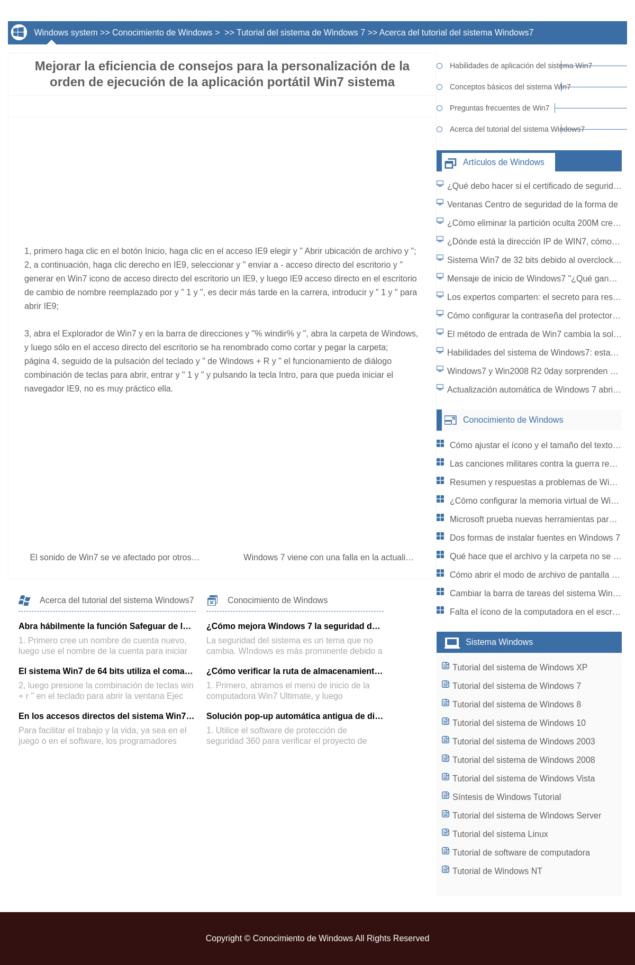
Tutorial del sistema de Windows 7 (301, 32)
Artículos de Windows (504, 162)
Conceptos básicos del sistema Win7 (505, 87)
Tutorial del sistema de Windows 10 (519, 722)
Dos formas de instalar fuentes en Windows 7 (535, 537)
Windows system (65, 32)
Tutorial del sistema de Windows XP (520, 667)
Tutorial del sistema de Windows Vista (523, 778)
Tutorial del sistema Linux (500, 834)
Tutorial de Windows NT (497, 871)
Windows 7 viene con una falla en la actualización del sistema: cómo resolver (389, 557)
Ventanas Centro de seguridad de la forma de (532, 204)
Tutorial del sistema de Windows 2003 (523, 741)
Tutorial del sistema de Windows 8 (516, 704)
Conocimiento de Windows (162, 32)
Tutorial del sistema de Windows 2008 (523, 759)
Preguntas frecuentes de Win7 (499, 108)
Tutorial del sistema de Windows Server (526, 815)
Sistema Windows (499, 642)
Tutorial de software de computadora (521, 852)
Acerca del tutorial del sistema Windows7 (456, 32)
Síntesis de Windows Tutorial (506, 797)
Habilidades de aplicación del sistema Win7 (505, 65)
